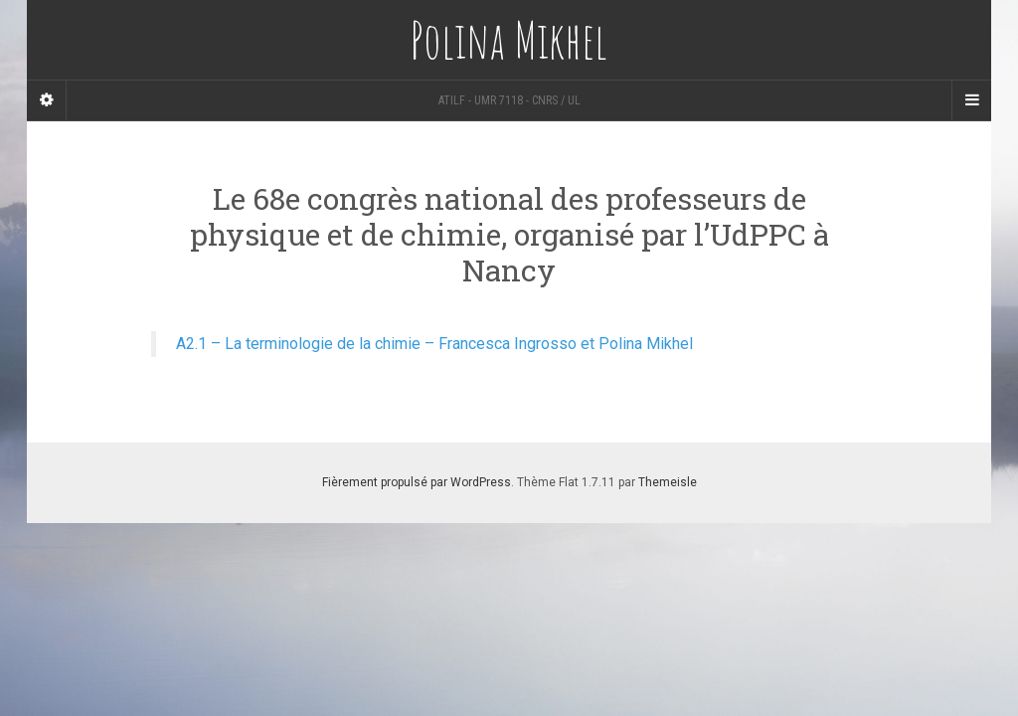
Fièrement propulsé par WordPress (416, 482)
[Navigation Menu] (971, 100)
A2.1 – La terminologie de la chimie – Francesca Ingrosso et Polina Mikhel (434, 343)
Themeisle (667, 482)
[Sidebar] (47, 100)
